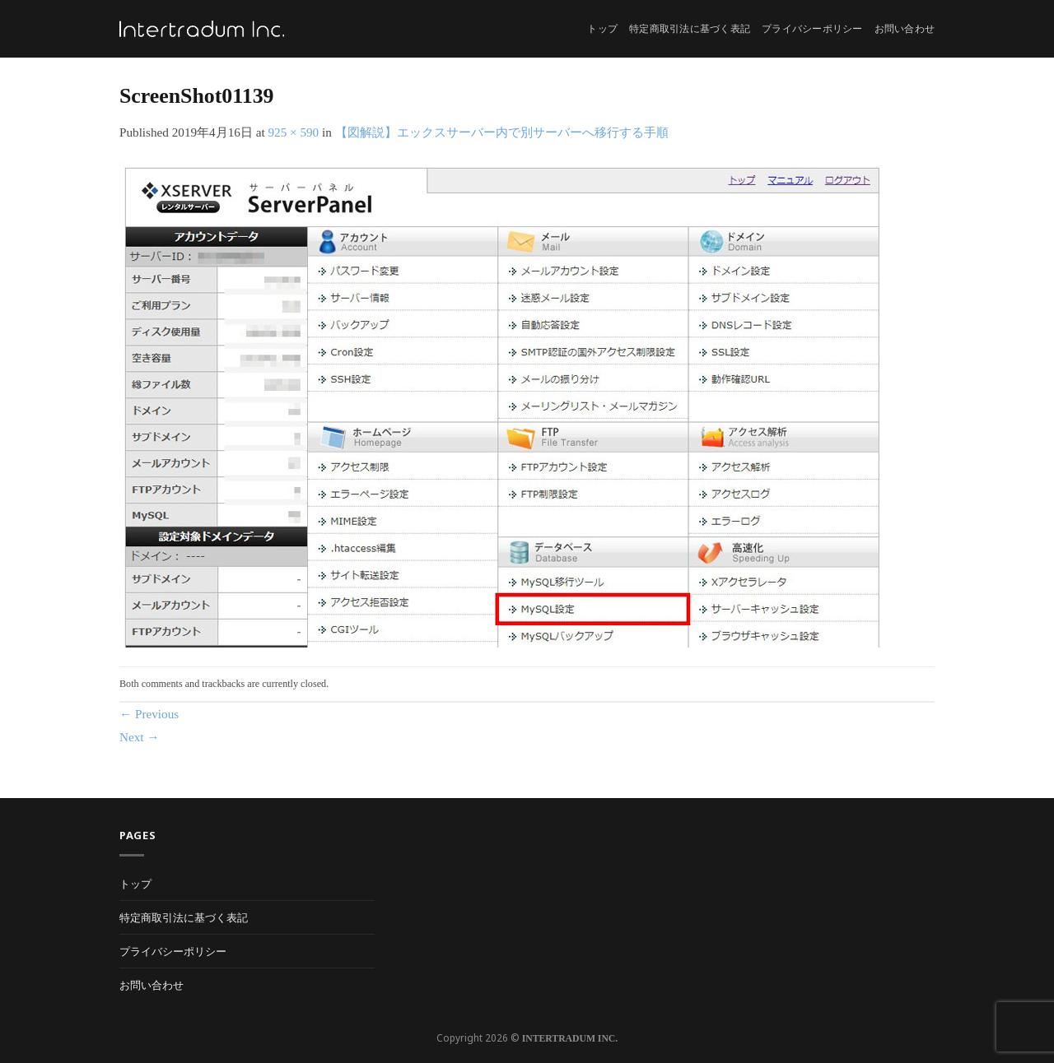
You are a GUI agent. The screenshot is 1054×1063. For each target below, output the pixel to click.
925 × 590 (293, 132)
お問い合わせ (904, 29)
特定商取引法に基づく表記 (689, 29)
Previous (149, 714)
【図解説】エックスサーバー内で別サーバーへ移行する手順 (502, 132)
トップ (602, 29)
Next (139, 737)
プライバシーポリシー (812, 29)
